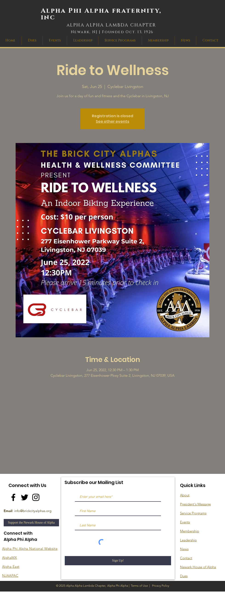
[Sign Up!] (118, 560)
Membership (189, 531)
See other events (112, 121)
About (184, 495)
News (184, 549)
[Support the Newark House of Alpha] (31, 522)
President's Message (195, 504)
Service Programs (193, 513)
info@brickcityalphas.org (32, 511)
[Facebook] (13, 497)
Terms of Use (139, 585)
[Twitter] (24, 497)
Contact (186, 558)
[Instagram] (36, 497)
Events (185, 522)
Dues (184, 576)
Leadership (188, 540)
